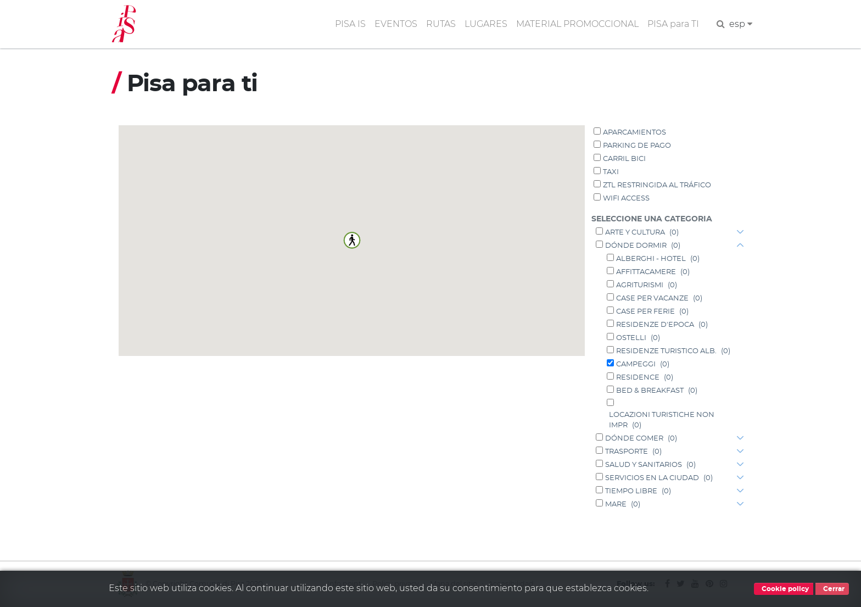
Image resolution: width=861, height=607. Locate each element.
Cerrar (832, 589)
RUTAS (441, 24)
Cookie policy (783, 589)
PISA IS (350, 24)
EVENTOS (395, 24)
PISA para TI (673, 24)
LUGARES (486, 24)
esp (740, 24)
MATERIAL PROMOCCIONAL (577, 24)
